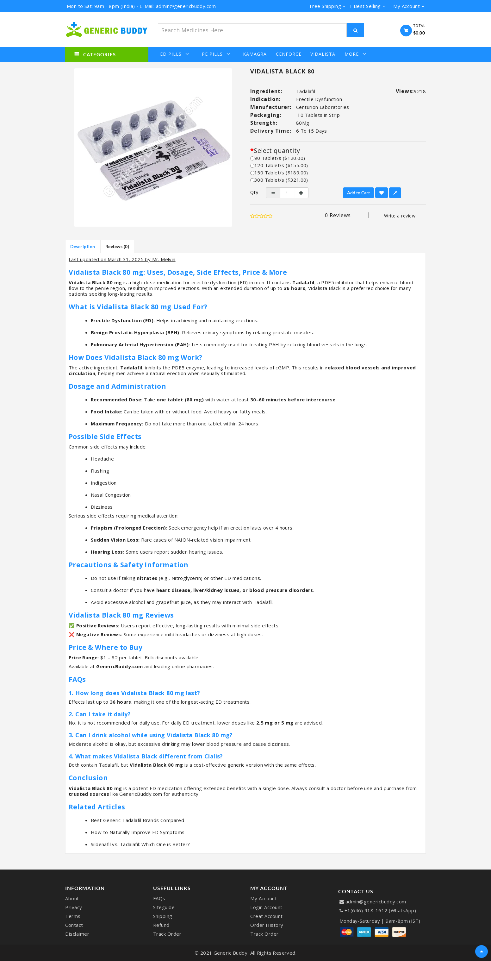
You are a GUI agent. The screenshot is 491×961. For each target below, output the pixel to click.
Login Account (266, 907)
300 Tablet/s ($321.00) (279, 180)
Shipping (162, 916)
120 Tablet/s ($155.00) (279, 165)
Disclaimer (77, 934)
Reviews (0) (117, 246)
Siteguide (164, 907)
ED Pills (174, 54)
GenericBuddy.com (119, 666)
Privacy (73, 907)
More (355, 54)
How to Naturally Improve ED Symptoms (137, 832)
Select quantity (277, 151)
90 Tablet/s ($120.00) (277, 158)
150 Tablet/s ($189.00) (279, 172)
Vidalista (322, 54)
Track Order (167, 934)
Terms (73, 916)
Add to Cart (358, 192)
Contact (74, 925)
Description (82, 246)
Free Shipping (328, 6)
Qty (253, 192)
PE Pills (216, 54)
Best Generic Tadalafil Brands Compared (137, 820)
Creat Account (266, 916)
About (72, 898)
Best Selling (369, 6)
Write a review (399, 216)
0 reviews (338, 215)
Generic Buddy (231, 953)
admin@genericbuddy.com (375, 901)
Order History (266, 925)
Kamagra (255, 54)
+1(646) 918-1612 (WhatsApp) (380, 910)
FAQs (159, 898)
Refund (161, 925)
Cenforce (288, 54)
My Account (263, 898)
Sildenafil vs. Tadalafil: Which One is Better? (140, 844)
